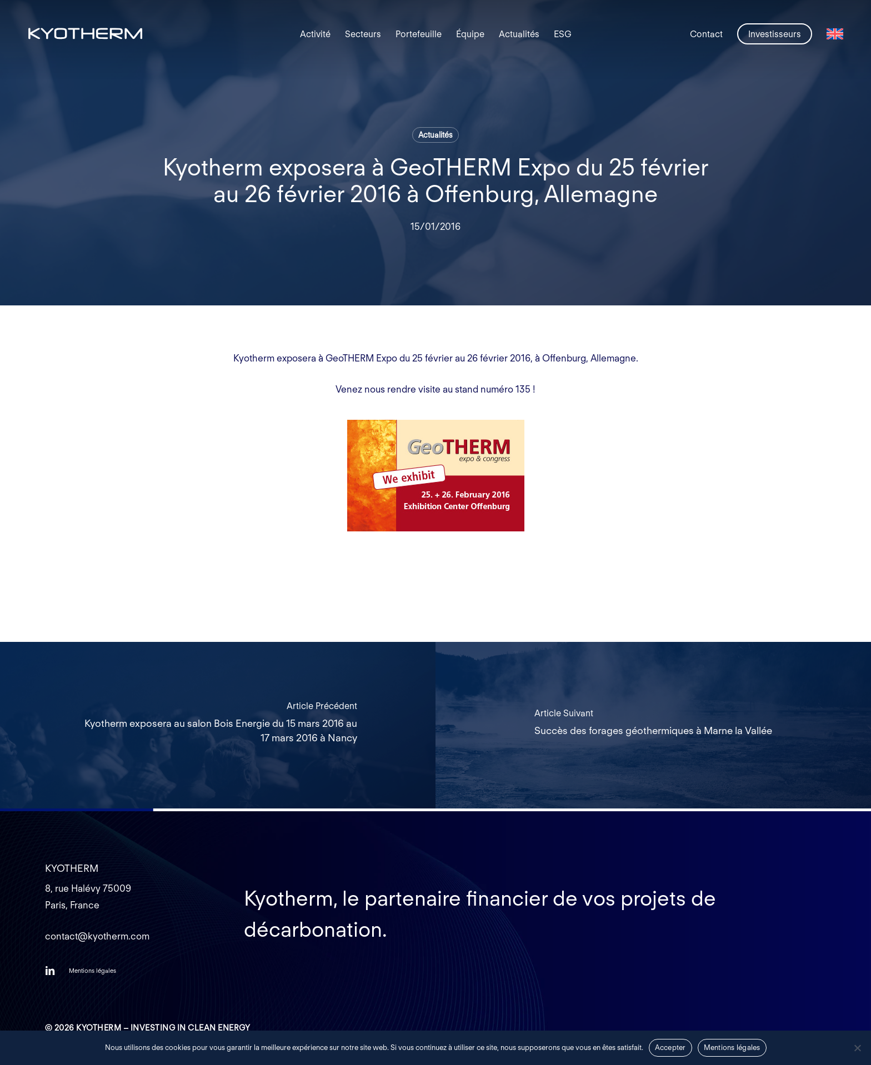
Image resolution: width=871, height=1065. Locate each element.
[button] (92, 970)
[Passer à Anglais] (835, 34)
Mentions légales (732, 1047)
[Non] (857, 1047)
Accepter (670, 1047)
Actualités (435, 134)
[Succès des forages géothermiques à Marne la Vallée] (653, 725)
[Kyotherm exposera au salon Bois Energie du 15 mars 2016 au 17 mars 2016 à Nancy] (218, 725)
